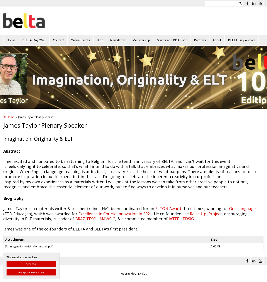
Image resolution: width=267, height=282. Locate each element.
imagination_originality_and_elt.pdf (31, 246)
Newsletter (118, 40)
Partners (200, 40)
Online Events (80, 40)
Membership (141, 40)
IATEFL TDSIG (181, 218)
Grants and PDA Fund (172, 40)
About (217, 40)
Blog (100, 40)
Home (11, 40)
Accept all (31, 264)
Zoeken (240, 3)
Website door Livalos (134, 273)
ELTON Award (168, 208)
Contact (58, 40)
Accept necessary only (31, 272)
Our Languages (243, 208)
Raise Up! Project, (206, 213)
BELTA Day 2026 (34, 40)
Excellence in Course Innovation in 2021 (114, 213)
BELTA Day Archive (241, 40)
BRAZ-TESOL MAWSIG (95, 218)
